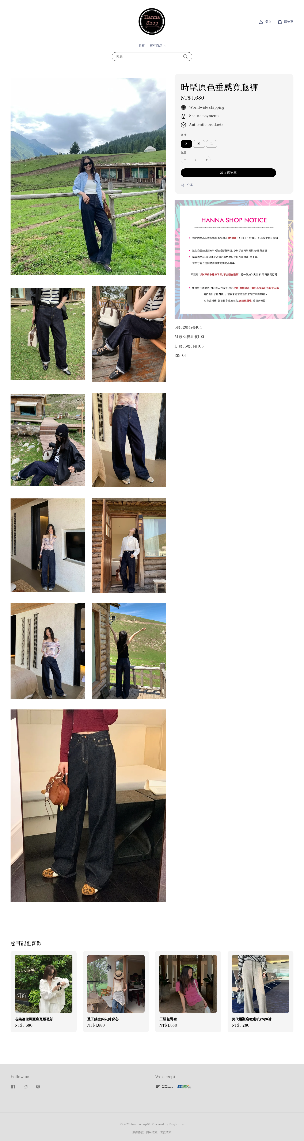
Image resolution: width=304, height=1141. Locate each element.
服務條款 (138, 1132)
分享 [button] (187, 185)
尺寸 (184, 135)
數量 (184, 152)
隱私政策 (152, 1132)
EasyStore (176, 1124)
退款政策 (166, 1132)
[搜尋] (185, 56)
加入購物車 (228, 173)
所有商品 (156, 46)
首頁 (142, 46)
